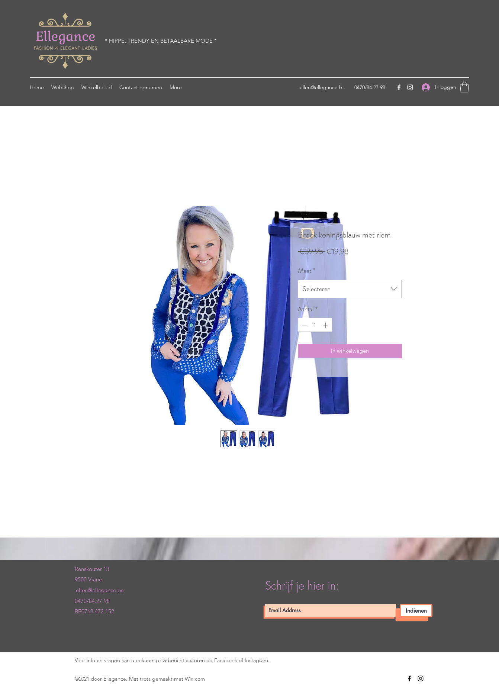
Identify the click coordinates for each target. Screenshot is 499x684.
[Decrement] (304, 325)
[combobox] (350, 289)
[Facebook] (399, 87)
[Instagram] (410, 87)
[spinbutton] (315, 325)
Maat (306, 270)
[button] (464, 87)
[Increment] (326, 325)
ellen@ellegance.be (322, 87)
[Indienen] (416, 610)
